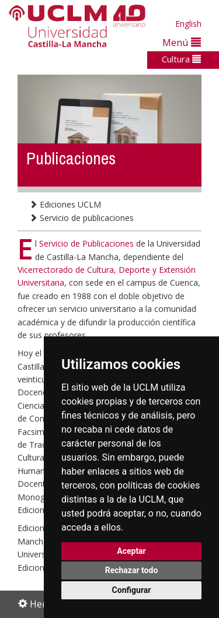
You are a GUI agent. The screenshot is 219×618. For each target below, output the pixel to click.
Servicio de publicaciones (81, 217)
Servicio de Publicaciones (87, 243)
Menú (181, 42)
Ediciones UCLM (65, 204)
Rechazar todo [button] (131, 570)
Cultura (181, 59)
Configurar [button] (131, 590)
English (188, 23)
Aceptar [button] (131, 551)
